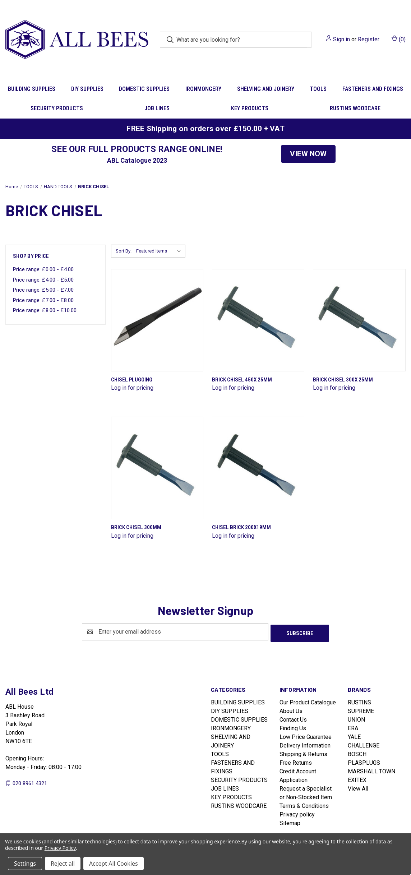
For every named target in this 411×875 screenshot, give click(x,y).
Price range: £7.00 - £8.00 (43, 300)
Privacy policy (297, 813)
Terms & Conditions (304, 804)
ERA (353, 726)
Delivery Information (305, 744)
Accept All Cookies (113, 863)
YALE (354, 735)
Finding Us (293, 726)
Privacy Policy (60, 847)
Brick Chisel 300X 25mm (343, 379)
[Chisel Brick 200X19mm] (258, 468)
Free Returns (296, 761)
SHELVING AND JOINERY (265, 88)
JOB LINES (157, 108)
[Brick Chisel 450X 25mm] (258, 320)
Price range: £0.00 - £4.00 (43, 269)
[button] (308, 154)
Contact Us (293, 718)
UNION (356, 718)
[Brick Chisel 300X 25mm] (359, 320)
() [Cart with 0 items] (399, 39)
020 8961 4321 (30, 781)
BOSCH (357, 752)
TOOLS (318, 88)
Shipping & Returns (303, 752)
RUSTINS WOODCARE (355, 108)
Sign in (341, 39)
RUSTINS (359, 701)
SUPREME (361, 709)
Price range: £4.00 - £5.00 (43, 280)
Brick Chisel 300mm (136, 527)
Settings (25, 863)
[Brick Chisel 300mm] (157, 468)
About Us (291, 709)
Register (368, 39)
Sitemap (290, 821)
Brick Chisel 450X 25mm (242, 379)
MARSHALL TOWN (371, 770)
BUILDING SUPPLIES (31, 88)
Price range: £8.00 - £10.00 (45, 310)
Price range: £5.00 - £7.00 (43, 290)
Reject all (63, 863)
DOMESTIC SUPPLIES (144, 88)
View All (358, 787)
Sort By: (123, 251)
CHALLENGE (363, 744)
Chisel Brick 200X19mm (241, 527)
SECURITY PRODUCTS (57, 108)
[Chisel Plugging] (157, 320)
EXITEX (357, 778)
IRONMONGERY (203, 88)
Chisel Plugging (131, 379)
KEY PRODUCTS (249, 108)
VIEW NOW (308, 153)
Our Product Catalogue (308, 701)
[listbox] (160, 251)
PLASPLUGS (364, 761)
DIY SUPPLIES (87, 88)
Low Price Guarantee (306, 735)
